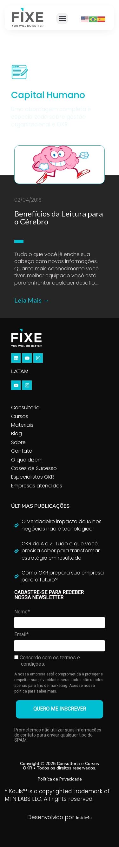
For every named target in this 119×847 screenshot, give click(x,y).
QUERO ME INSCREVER (59, 709)
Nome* (22, 612)
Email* (21, 634)
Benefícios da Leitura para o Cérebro (58, 217)
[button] (62, 19)
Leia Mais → (31, 300)
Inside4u (84, 817)
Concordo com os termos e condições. (47, 661)
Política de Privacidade (59, 778)
